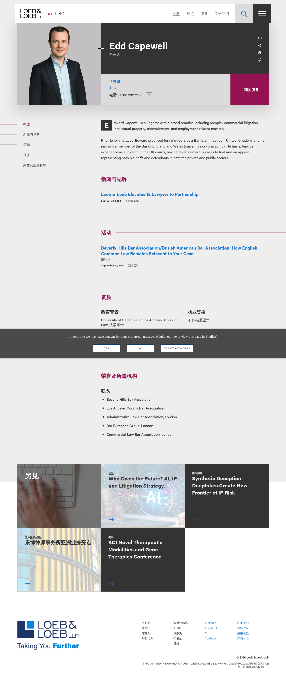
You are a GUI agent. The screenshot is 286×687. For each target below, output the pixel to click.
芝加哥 (146, 633)
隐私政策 (243, 628)
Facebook (211, 628)
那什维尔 (148, 638)
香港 (176, 643)
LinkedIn (210, 623)
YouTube (210, 638)
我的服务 (249, 89)
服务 (201, 13)
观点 (187, 13)
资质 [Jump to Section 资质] (26, 154)
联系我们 (243, 623)
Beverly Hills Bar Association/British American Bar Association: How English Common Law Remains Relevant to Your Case (179, 250)
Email (113, 87)
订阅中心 (243, 638)
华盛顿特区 (180, 623)
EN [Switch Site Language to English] (53, 13)
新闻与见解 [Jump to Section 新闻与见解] (31, 134)
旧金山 (177, 628)
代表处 (177, 638)
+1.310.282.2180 (130, 94)
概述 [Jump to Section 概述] (26, 124)
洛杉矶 (114, 81)
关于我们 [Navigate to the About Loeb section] (219, 13)
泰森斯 (177, 633)
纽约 (145, 628)
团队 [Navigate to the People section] (173, 13)
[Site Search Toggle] (241, 13)
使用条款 (243, 633)
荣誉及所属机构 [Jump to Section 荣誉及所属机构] (34, 165)
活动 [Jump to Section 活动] (26, 144)
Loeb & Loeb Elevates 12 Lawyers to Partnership (149, 194)
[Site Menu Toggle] (260, 13)
